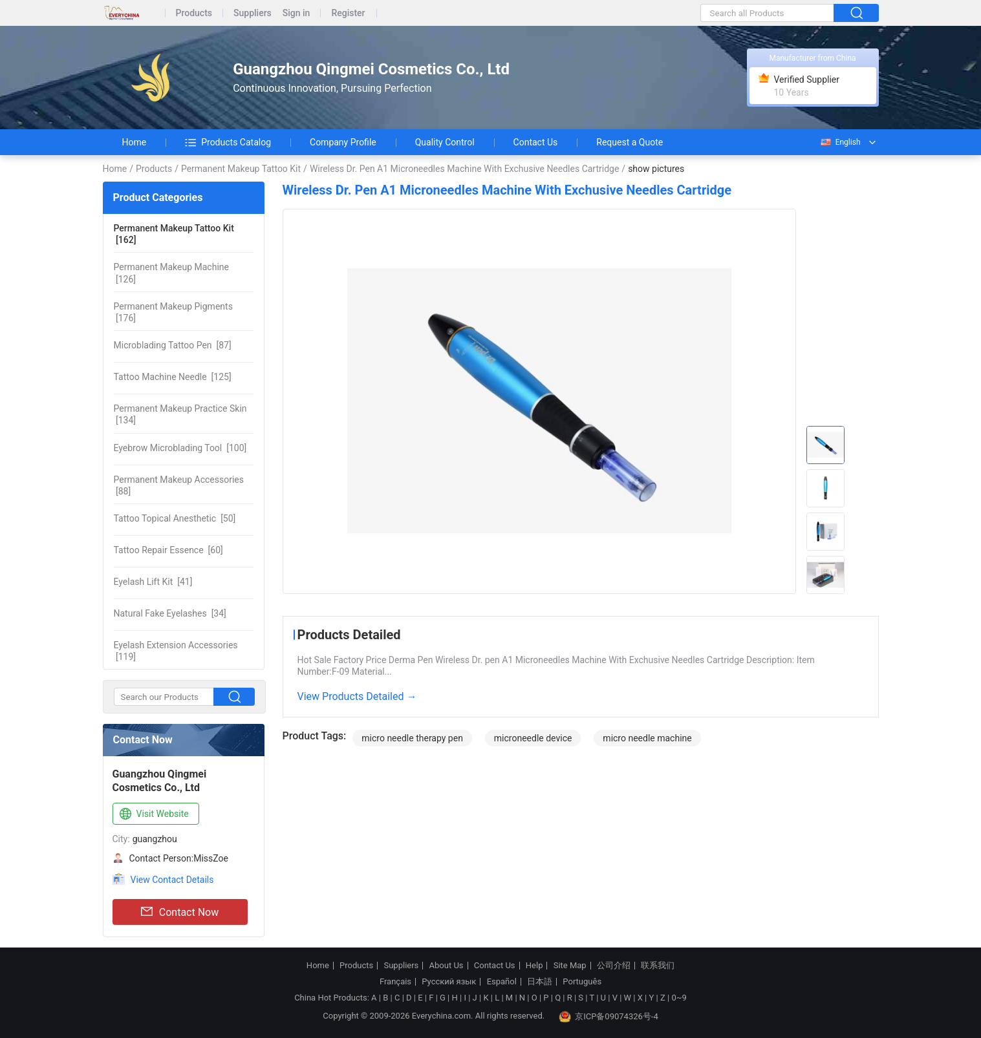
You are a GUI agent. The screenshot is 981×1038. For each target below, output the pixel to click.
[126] (171, 273)
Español (502, 982)
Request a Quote (629, 142)
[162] (174, 234)
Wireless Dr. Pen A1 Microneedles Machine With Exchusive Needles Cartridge (464, 169)
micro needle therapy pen (412, 738)
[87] (173, 345)
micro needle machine (647, 738)
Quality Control (445, 142)
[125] (173, 377)
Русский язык (449, 982)
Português (582, 982)
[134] (180, 414)
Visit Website (153, 814)
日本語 (539, 982)
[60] (168, 550)
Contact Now (180, 912)
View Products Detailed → (357, 696)
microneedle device (533, 738)
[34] (170, 613)
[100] (180, 448)
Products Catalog (228, 142)
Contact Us (535, 142)
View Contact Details (172, 879)
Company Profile (343, 142)
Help (534, 965)
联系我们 (657, 965)
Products (194, 13)
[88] (179, 485)
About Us (446, 965)
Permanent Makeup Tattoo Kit (241, 169)
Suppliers (252, 13)
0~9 (678, 997)
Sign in (296, 13)
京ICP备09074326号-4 (608, 1016)
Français (395, 982)
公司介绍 (614, 965)
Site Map (570, 965)
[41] (153, 582)
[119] (176, 651)
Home (134, 142)
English (840, 142)
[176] (173, 312)
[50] (175, 518)
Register (348, 13)
